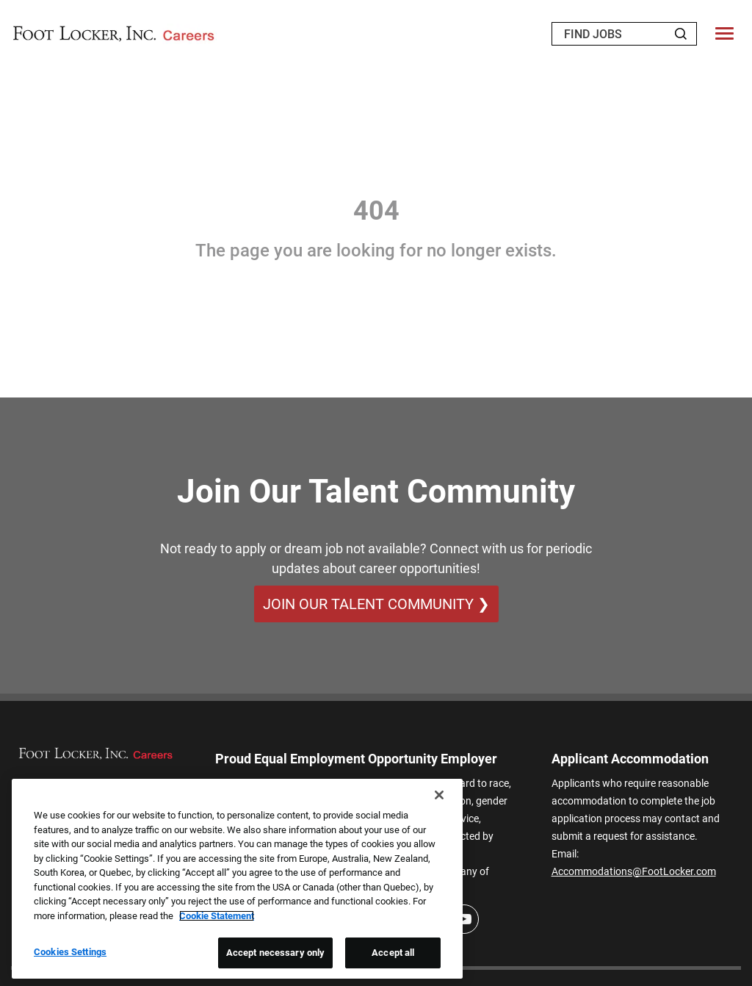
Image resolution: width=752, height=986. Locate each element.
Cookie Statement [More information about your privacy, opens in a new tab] (216, 915)
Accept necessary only (275, 952)
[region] (237, 879)
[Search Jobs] (681, 34)
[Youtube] (464, 919)
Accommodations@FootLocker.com (634, 871)
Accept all (393, 952)
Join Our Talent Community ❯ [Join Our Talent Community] (376, 604)
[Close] (439, 795)
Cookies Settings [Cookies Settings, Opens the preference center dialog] (70, 951)
